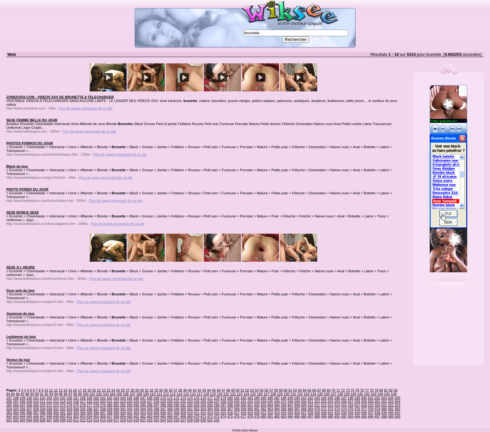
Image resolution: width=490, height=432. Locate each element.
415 (223, 413)
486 (304, 416)
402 (136, 413)
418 (243, 413)
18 (84, 390)
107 (132, 394)
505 (36, 420)
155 (62, 398)
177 (210, 398)
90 (37, 394)
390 (56, 413)
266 (15, 405)
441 (397, 413)
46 (218, 390)
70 (333, 390)
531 (210, 420)
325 (15, 409)
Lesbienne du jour (21, 336)
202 (377, 398)
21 (99, 390)
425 (290, 413)
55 (261, 390)
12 (56, 390)
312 (324, 405)
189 (290, 398)
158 (83, 398)
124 (246, 394)
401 (129, 413)
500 (397, 416)
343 (136, 409)
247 (283, 401)
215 (69, 401)
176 (203, 398)
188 (283, 398)
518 (123, 420)
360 (250, 409)
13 (60, 390)
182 (243, 398)
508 (56, 420)
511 (76, 420)
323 (397, 405)
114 (179, 394)
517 (116, 420)
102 (99, 394)
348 (169, 409)
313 (330, 405)
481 (270, 416)
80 (381, 390)
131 (293, 394)
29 (137, 390)
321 (384, 405)
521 (143, 420)
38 (180, 390)
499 (390, 416)
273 (62, 405)
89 (32, 394)
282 (123, 405)
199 (357, 398)
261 (377, 401)
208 (22, 401)
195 (330, 398)
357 (230, 409)
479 (257, 416)
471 (203, 416)
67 (319, 390)
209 (29, 401)
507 (49, 420)
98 (75, 394)
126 (259, 394)
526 (176, 420)
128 (273, 394)
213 (56, 401)
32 (151, 390)
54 (257, 390)
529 (196, 420)
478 (250, 416)
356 (223, 409)
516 (109, 420)
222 (116, 401)
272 (56, 405)
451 (69, 416)
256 (344, 401)
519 (129, 420)
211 (42, 401)
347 (163, 409)
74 (352, 390)
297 (223, 405)
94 (56, 394)
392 (69, 413)
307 (290, 405)
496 (370, 416)
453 (83, 416)
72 (343, 390)
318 (364, 405)
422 (270, 413)
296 (216, 405)
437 (370, 413)
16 (75, 390)
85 (13, 394)
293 (196, 405)
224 (129, 401)
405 (156, 413)
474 (223, 416)
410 (189, 413)
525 (169, 420)
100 (85, 394)
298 (230, 405)
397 (103, 413)
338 (103, 409)
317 (357, 405)
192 (310, 398)
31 (146, 390)
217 (83, 401)
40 (190, 390)
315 (344, 405)
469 (189, 416)
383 (9, 413)
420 (257, 413)
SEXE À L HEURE (20, 267)
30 (142, 390)
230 (169, 401)
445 (29, 416)
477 (243, 416)
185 (263, 398)
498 (384, 416)
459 (123, 416)
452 (76, 416)
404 (149, 413)
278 (96, 405)
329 (42, 409)
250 (304, 401)
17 (80, 390)
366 (290, 409)
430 (324, 413)
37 (175, 390)
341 (123, 409)
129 (279, 394)
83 (396, 390)
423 (277, 413)
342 (129, 409)
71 (338, 390)
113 (172, 394)
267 (22, 405)
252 (317, 401)
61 (290, 390)
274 (69, 405)
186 (270, 398)
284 (136, 405)
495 (364, 416)
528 (189, 420)
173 (183, 398)
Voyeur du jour (18, 360)
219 (96, 401)
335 (83, 409)
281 (116, 405)
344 (143, 409)
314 (337, 405)
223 (123, 401)
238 (223, 401)
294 (203, 405)
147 (9, 398)
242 (250, 401)
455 (96, 416)
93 (51, 394)
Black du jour (17, 166)
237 (216, 401)
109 (146, 394)
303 (263, 405)
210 (36, 401)
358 (236, 409)
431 (330, 413)
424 (283, 413)
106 (126, 394)
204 (390, 398)
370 (317, 409)
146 (393, 394)
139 (346, 394)
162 (109, 398)
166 (136, 398)
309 (304, 405)
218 (89, 401)
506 (42, 420)
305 (277, 405)
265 (9, 405)
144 (380, 394)
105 (119, 394)
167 (143, 398)
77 (367, 390)
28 (132, 390)
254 (330, 401)
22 (104, 390)
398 (109, 413)
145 (387, 394)
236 (210, 401)
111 (159, 394)
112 (166, 394)
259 (364, 401)
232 (183, 401)
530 (203, 420)
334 (76, 409)
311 (317, 405)
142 (367, 394)
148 (15, 398)
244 (263, 401)
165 (129, 398)
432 (337, 413)
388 (42, 413)
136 (326, 394)
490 (330, 416)
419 (250, 413)
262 (384, 401)
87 (22, 394)
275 (76, 405)
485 (297, 416)
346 (156, 409)
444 (22, 416)
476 (236, 416)
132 (300, 394)
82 (390, 390)
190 (297, 398)
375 (350, 409)
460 (129, 416)
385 (22, 413)
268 (29, 405)
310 (310, 405)
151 (36, 398)
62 (295, 390)
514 (96, 420)
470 (196, 416)
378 (370, 409)
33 (156, 390)
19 (89, 390)
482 (277, 416)
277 (89, 405)
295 (210, 405)
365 (283, 409)
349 (176, 409)
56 (266, 390)
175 (196, 398)
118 (206, 394)
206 (9, 401)
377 (364, 409)
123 (239, 394)
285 (143, 405)
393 (76, 413)
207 (15, 401)
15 (70, 390)
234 (196, 401)
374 (344, 409)
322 (390, 405)
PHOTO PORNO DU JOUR (27, 189)
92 (46, 394)
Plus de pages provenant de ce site (85, 108)
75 (357, 390)
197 (344, 398)
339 (109, 409)
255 (337, 401)
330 (49, 409)
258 (357, 401)
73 (348, 390)
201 (370, 398)
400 (123, 413)
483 (283, 416)
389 (49, 413)
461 (136, 416)
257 (350, 401)
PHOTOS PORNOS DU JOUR (29, 143)
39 (185, 390)
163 (116, 398)
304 (270, 405)
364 (277, 409)
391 (62, 413)
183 (250, 398)
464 (156, 416)
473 (216, 416)
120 (219, 394)
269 (36, 405)
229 (163, 401)
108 (139, 394)
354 (210, 409)
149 (22, 398)
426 (297, 413)
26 (123, 390)
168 (149, 398)
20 (94, 390)
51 (242, 390)
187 (277, 398)
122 (233, 394)
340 (116, 409)
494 (357, 416)
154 (56, 398)
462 (143, 416)
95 (60, 394)
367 (297, 409)
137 (333, 394)
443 (15, 416)
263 (390, 401)
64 (305, 390)
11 (51, 390)
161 (103, 398)
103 (105, 394)
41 (195, 390)
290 (176, 405)
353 (203, 409)
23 (108, 390)
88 (27, 394)
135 (320, 394)
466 (169, 416)
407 (169, 413)
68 (324, 390)
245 (270, 401)
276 (83, 405)
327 (29, 409)
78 (371, 390)
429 (317, 413)
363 (270, 409)
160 (96, 398)
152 (42, 398)
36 (170, 390)
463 (149, 416)
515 (103, 420)
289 (169, 405)
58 (276, 390)
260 (370, 401)
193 (317, 398)
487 (310, 416)
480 (263, 416)
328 (36, 409)
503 (22, 420)
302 (257, 405)
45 (214, 390)
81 (386, 390)
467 (176, 416)
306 (283, 405)
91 (41, 394)
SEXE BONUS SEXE (22, 212)
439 (384, 413)
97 (70, 394)
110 (152, 394)
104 (112, 394)
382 (397, 409)
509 (62, 420)
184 (257, 398)
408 (176, 413)
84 (8, 394)
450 (62, 416)
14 (65, 390)
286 (149, 405)
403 (143, 413)
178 (216, 398)
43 (204, 390)
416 (230, 413)
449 (56, 416)
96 (66, 394)
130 (286, 394)
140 (353, 394)
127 (266, 394)
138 (340, 394)
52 (247, 390)
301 (250, 405)
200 (364, 398)
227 (149, 401)
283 (129, 405)
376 (357, 409)
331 (56, 409)
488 (317, 416)
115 (186, 394)
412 (203, 413)
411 (196, 413)
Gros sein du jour (20, 290)
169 (156, 398)
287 (156, 405)
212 (49, 401)
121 (226, 394)
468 (183, 416)
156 (69, 398)
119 (213, 394)
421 (263, 413)
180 (230, 398)
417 (236, 413)
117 (199, 394)
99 (80, 394)
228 (156, 401)
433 (344, 413)
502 (15, 420)
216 (76, 401)
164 (123, 398)
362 (263, 409)
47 (223, 390)
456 (103, 416)
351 (189, 409)
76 (362, 390)
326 (22, 409)
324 (9, 409)
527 (183, 420)
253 (324, 401)
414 (216, 413)
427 (304, 413)
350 (183, 409)
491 (337, 416)
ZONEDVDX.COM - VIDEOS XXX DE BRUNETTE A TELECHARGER (60, 97)
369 (310, 409)
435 (357, 413)
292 (189, 405)
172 (176, 398)
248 (290, 401)
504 (29, 420)
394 (83, 413)
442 (9, 416)
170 (163, 398)
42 (199, 390)
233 (189, 401)
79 (376, 390)
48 (228, 390)
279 (103, 405)
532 (216, 420)
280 (109, 405)
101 (92, 394)
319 (370, 405)
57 (271, 390)
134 (313, 394)
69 (328, 390)
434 (350, 413)
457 (109, 416)
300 (243, 405)
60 (285, 390)
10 (46, 390)
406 (163, 413)
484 (290, 416)
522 (149, 420)
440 (390, 413)
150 (29, 398)
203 (384, 398)
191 (304, 398)
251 (310, 401)
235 (203, 401)
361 (257, 409)
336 (89, 409)
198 (350, 398)
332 (62, 409)
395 (89, 413)
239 (230, 401)
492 (344, 416)
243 (257, 401)
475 (230, 416)
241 (243, 401)
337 (96, 409)
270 (42, 405)
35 (166, 390)
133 (306, 394)
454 (89, 416)
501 (9, 420)
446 (36, 416)
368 (304, 409)
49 (233, 390)
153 (49, 398)
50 (237, 390)
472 (210, 416)
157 (76, 398)
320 (377, 405)
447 (42, 416)
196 (337, 398)
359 (243, 409)
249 (297, 401)
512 (83, 420)
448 (49, 416)
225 (136, 401)
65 (309, 390)
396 (96, 413)
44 (209, 390)
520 (136, 420)
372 (330, 409)
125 (253, 394)
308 (297, 405)
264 (397, 401)
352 (196, 409)
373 (337, 409)
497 (377, 416)
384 (15, 413)
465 (163, 416)
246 (277, 401)
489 (324, 416)
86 (18, 394)
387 (36, 413)
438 (377, 413)
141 (360, 394)
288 (163, 405)
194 (324, 398)
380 (384, 409)
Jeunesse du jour (20, 313)
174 (189, 398)
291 (183, 405)
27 (127, 390)
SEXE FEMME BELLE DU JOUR (32, 120)
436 (364, 413)
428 (310, 413)
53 (252, 390)
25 (118, 390)
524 (163, 420)
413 (210, 413)
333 (69, 409)
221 (109, 401)
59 (280, 390)
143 (373, 394)
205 (397, 398)
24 (113, 390)
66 (314, 390)
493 (350, 416)
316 (350, 405)
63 (300, 390)
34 (161, 390)
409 (183, 413)
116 (193, 394)
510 (69, 420)
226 (143, 401)
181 (236, 398)
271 (49, 405)
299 (236, 405)
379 (377, 409)
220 (103, 401)
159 (89, 398)
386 (29, 413)
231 (176, 401)
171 (169, 398)
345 (149, 409)
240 (236, 401)
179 (223, 398)
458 (116, 416)
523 (156, 420)
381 (390, 409)
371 (324, 409)
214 (62, 401)
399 (116, 413)
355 (216, 409)
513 (89, 420)
